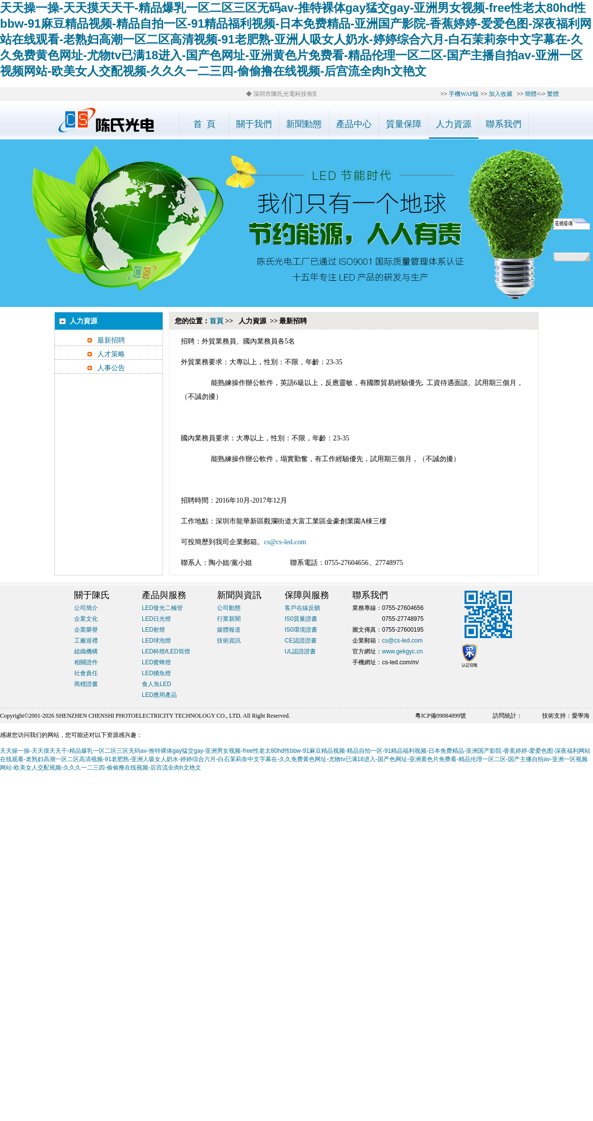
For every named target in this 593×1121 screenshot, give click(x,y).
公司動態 (229, 607)
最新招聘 (111, 340)
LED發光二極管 (162, 607)
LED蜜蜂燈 (156, 662)
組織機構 (86, 651)
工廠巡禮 (86, 640)
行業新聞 (229, 618)
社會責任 (86, 673)
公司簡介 (86, 607)
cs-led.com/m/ (400, 662)
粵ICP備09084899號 (440, 715)
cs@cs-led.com (285, 542)
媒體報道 (229, 629)
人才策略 (111, 354)
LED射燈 (153, 629)
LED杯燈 (153, 651)
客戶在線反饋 (302, 607)
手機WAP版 (464, 93)
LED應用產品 (159, 694)
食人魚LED (156, 684)
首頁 (216, 321)
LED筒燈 (178, 651)
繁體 (553, 93)
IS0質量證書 (301, 618)
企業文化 (86, 618)
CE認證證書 (301, 640)
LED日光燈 (156, 618)
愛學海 (581, 715)
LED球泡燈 (156, 640)
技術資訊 (229, 640)
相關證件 (86, 662)
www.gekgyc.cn (402, 651)
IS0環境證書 (301, 629)
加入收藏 (500, 93)
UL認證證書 (300, 651)
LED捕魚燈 (156, 673)
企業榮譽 (86, 629)
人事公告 (111, 368)
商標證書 (86, 684)
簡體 (531, 93)
